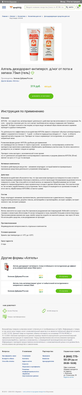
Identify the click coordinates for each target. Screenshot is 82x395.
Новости (25, 364)
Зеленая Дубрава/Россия (18, 276)
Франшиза (46, 356)
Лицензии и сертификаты (31, 367)
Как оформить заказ (9, 356)
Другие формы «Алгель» (10, 81)
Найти (69, 7)
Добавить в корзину (41, 96)
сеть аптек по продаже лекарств (34, 392)
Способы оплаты (8, 361)
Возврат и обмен (8, 358)
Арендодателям (48, 361)
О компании (26, 356)
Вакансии (45, 358)
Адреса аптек (27, 361)
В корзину (64, 276)
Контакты (25, 358)
